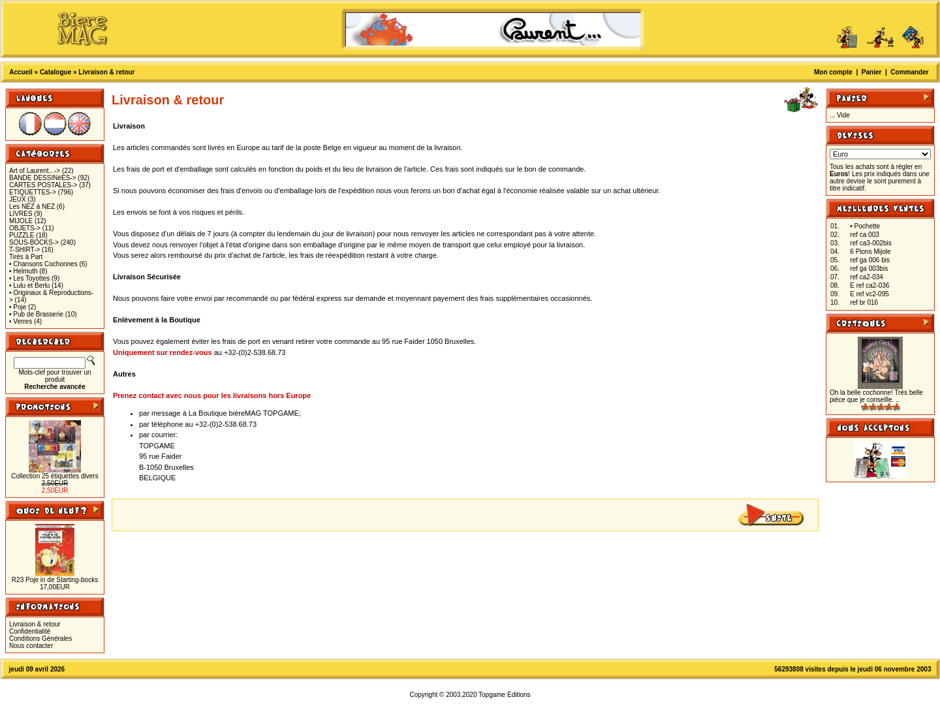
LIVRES (21, 213)
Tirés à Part (25, 256)
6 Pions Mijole (870, 251)
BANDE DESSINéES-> (42, 177)
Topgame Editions (504, 694)
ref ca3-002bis (870, 243)
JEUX (17, 199)
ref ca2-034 (866, 277)
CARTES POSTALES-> (43, 185)
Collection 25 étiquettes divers (54, 476)
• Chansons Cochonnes (43, 264)
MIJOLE (21, 220)
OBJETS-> (24, 228)
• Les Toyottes (29, 278)
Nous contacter (31, 645)
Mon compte (833, 72)
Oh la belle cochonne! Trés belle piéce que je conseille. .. (876, 396)
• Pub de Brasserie (36, 314)
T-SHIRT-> (24, 249)
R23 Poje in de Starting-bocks (55, 579)
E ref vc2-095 (869, 294)
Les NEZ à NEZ (32, 206)
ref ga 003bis (869, 268)
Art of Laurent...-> (34, 170)
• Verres (20, 321)
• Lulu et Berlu (29, 285)
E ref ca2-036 (869, 285)
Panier (872, 72)
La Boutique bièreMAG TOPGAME (244, 413)
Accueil (21, 72)
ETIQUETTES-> (32, 192)
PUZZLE (21, 235)
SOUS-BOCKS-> (34, 242)
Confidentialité (29, 631)
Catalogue (55, 72)
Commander (909, 72)
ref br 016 (864, 302)
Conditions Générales (40, 638)
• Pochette (865, 226)
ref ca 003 (864, 234)
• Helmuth (23, 271)
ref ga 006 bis (870, 260)
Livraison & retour (106, 72)
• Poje (17, 307)
